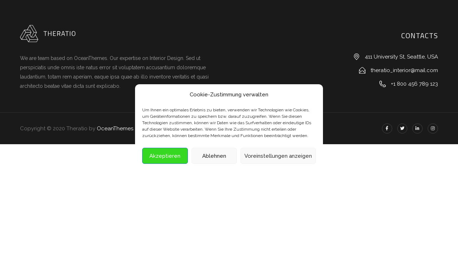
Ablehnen (214, 156)
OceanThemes (115, 128)
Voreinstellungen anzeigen (278, 156)
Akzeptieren (164, 156)
